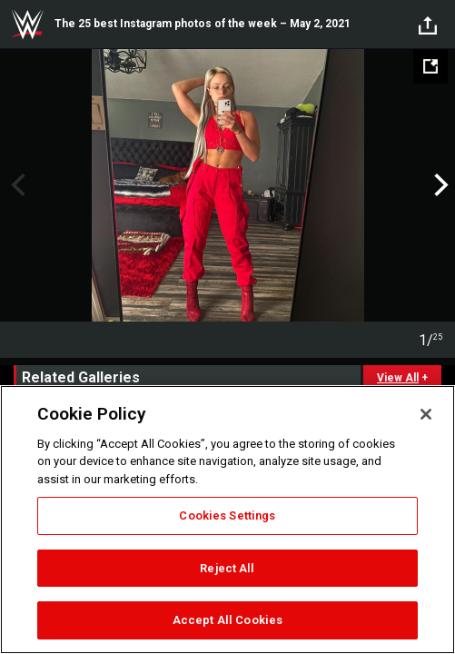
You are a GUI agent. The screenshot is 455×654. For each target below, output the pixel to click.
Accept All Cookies (227, 620)
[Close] (426, 414)
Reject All (227, 568)
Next (439, 185)
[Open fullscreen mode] (430, 66)
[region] (227, 519)
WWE (27, 24)
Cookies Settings (227, 515)
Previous (16, 185)
